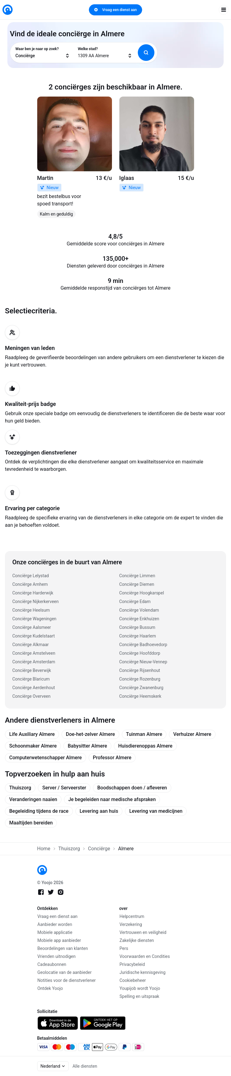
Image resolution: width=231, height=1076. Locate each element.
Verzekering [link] (131, 924)
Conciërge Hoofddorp (139, 653)
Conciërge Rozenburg (140, 679)
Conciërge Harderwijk (32, 592)
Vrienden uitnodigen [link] (57, 956)
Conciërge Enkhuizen (139, 618)
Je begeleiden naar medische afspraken (112, 799)
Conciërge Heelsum (31, 610)
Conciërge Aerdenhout (33, 687)
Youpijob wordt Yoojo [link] (140, 988)
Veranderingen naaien (33, 799)
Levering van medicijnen (155, 811)
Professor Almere (112, 757)
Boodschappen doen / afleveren (132, 788)
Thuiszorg (20, 788)
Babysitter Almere (87, 746)
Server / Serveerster (64, 788)
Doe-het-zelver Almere (90, 734)
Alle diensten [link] (85, 1066)
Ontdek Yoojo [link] (50, 988)
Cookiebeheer (133, 980)
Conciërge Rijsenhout (139, 670)
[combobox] (43, 53)
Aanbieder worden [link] (55, 924)
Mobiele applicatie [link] (55, 932)
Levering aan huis (99, 811)
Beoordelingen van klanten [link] (63, 948)
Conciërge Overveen (31, 696)
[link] (7, 9)
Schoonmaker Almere (33, 746)
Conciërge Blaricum (31, 679)
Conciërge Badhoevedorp (143, 644)
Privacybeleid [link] (132, 964)
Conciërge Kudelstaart (33, 635)
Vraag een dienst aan (115, 10)
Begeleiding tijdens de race (39, 811)
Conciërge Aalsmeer (31, 627)
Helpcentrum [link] (132, 916)
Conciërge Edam (135, 601)
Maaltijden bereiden (31, 823)
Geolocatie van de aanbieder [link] (65, 972)
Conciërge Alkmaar (30, 644)
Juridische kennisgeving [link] (143, 972)
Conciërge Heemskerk (140, 696)
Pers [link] (124, 948)
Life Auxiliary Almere (32, 734)
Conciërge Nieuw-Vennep (143, 661)
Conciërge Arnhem (30, 584)
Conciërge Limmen (137, 575)
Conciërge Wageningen (34, 618)
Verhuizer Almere (192, 734)
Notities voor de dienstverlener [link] (67, 980)
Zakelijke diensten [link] (137, 940)
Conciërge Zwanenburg (141, 687)
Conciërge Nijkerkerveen (35, 601)
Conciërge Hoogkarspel (141, 592)
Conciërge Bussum (137, 627)
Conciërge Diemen (136, 584)
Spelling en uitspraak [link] (139, 996)
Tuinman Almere (144, 734)
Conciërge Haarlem (137, 635)
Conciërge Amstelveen (33, 653)
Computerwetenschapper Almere (45, 757)
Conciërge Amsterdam (33, 661)
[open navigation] (224, 10)
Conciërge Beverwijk (31, 670)
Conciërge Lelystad (30, 575)
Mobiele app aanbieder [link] (59, 940)
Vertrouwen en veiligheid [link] (143, 932)
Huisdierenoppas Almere (145, 746)
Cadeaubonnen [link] (52, 964)
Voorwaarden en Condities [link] (145, 956)
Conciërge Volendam (139, 610)
